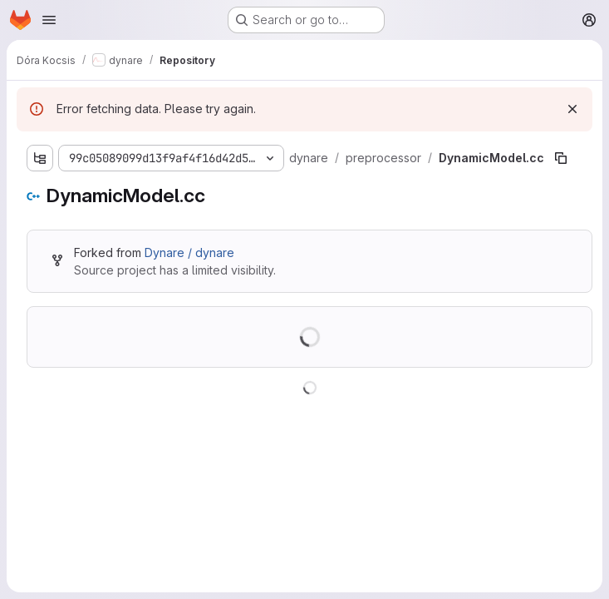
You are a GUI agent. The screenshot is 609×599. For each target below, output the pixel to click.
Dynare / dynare (189, 252)
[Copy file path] (561, 158)
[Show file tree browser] (40, 158)
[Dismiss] (572, 109)
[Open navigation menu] (49, 20)
